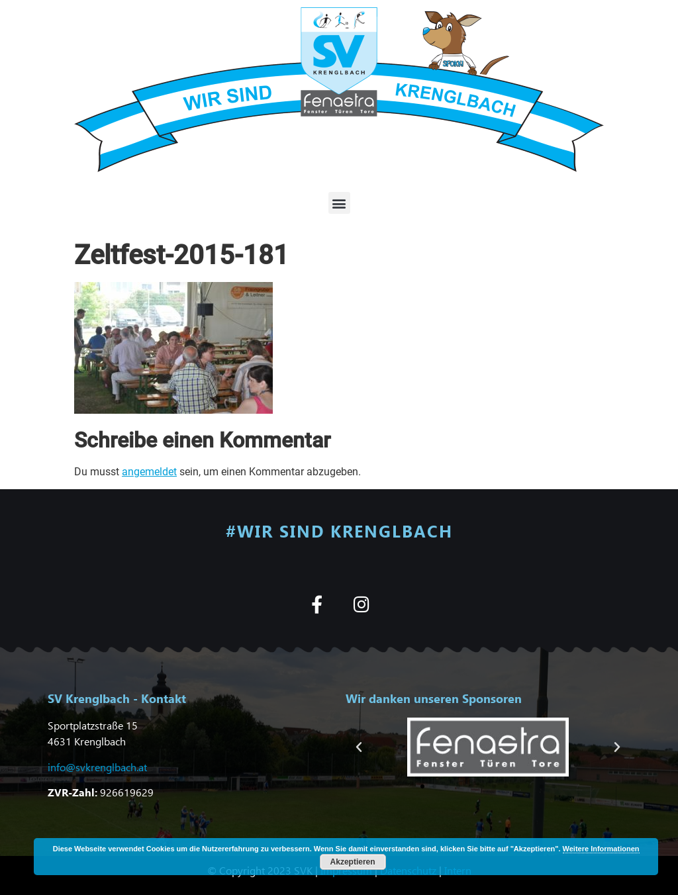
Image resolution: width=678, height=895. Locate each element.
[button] (339, 203)
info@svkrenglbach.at (97, 767)
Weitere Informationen (601, 849)
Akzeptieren (352, 862)
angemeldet (149, 471)
